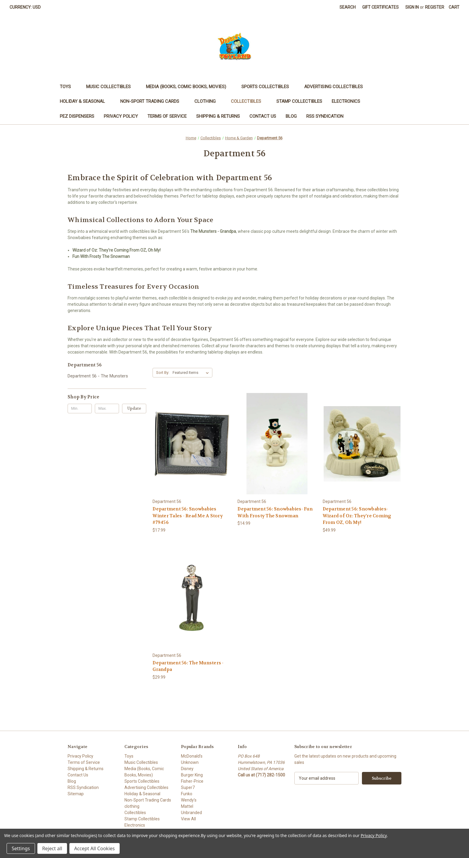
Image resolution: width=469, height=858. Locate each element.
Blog (291, 116)
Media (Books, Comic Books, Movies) (189, 86)
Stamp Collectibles (299, 101)
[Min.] (80, 408)
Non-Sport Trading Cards (152, 101)
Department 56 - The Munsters (98, 376)
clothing (207, 101)
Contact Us (262, 116)
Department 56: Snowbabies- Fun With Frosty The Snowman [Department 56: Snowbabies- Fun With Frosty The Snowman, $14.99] (275, 512)
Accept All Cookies (94, 848)
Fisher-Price (192, 781)
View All (188, 818)
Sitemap (76, 793)
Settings (21, 848)
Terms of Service (167, 116)
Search (347, 7)
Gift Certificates (380, 7)
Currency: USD (27, 7)
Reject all (52, 848)
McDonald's (191, 756)
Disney (187, 768)
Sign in (412, 7)
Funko (186, 793)
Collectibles (249, 101)
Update (134, 408)
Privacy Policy (121, 116)
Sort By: (162, 372)
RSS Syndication (324, 116)
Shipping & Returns (218, 116)
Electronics (349, 101)
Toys (68, 86)
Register (434, 7)
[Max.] (107, 408)
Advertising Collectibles (336, 86)
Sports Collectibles (268, 86)
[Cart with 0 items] (454, 7)
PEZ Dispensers (77, 116)
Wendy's (189, 800)
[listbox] (192, 372)
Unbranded (191, 812)
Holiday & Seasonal (85, 101)
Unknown (190, 762)
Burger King (192, 775)
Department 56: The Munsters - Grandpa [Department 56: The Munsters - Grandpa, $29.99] (188, 666)
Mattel (187, 806)
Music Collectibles (111, 86)
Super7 (188, 787)
